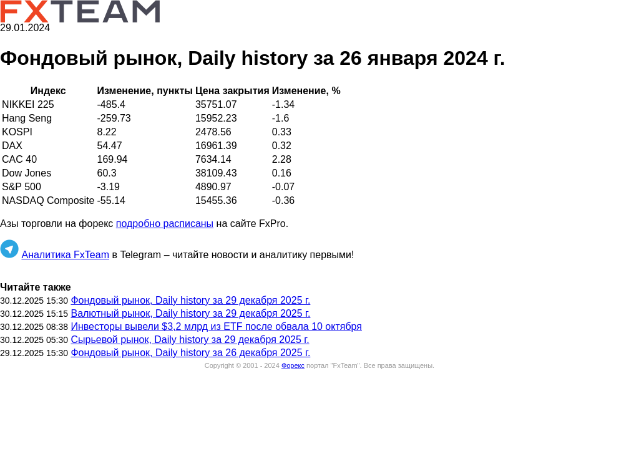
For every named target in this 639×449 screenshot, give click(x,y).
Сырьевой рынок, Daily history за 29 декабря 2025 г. (190, 339)
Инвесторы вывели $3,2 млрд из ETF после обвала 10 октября (216, 326)
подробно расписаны (164, 223)
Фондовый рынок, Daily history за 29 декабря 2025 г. (190, 300)
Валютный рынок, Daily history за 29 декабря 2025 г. (190, 313)
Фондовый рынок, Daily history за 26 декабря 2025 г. (190, 352)
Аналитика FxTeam (65, 254)
